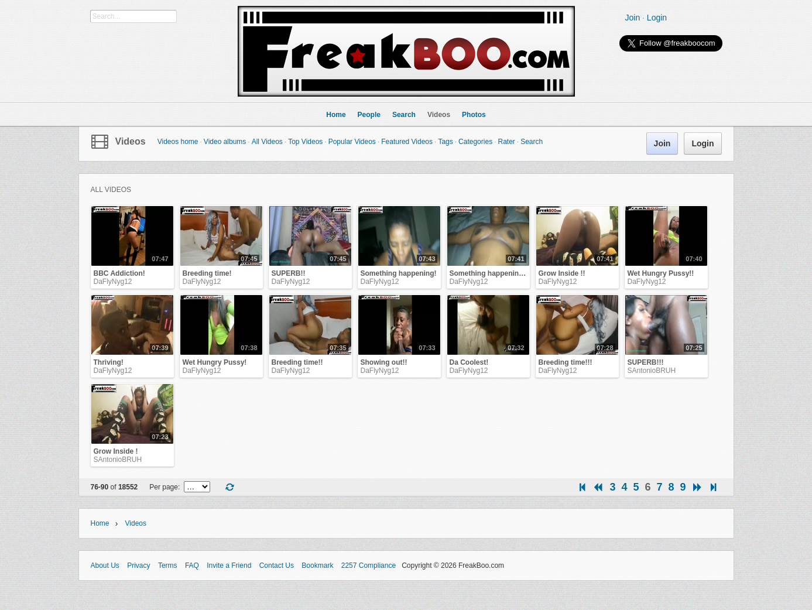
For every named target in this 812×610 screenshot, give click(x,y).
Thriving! (109, 362)
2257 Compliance (368, 565)
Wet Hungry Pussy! (215, 362)
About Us (105, 565)
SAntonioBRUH (652, 370)
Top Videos (305, 142)
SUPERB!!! (646, 362)
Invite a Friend (229, 565)
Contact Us (276, 565)
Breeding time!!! (565, 362)
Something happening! (399, 273)
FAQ (192, 565)
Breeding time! (207, 273)
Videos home (177, 142)
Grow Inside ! (116, 451)
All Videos (267, 142)
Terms (167, 565)
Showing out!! (384, 362)
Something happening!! (489, 273)
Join (632, 17)
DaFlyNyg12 (113, 281)
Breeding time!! (297, 362)
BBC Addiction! (119, 273)
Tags (445, 142)
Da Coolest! (469, 362)
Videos (130, 141)
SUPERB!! (289, 273)
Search (531, 142)
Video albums (225, 142)
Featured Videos (407, 142)
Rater (506, 142)
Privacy (138, 565)
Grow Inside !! (562, 273)
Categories (475, 142)
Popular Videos (352, 142)
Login (657, 17)
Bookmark (317, 565)
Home (100, 523)
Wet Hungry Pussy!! (661, 273)
